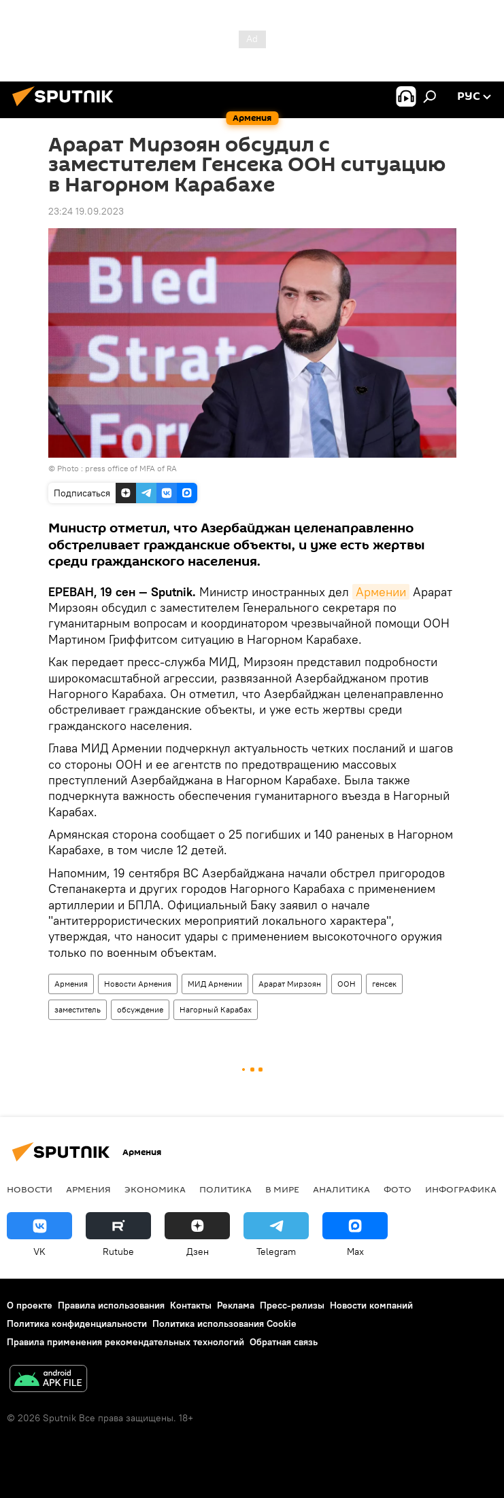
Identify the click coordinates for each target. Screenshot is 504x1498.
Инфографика (461, 1189)
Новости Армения (137, 984)
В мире (282, 1189)
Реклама (235, 1305)
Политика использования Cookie (224, 1323)
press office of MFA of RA (131, 468)
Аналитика (341, 1189)
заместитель (77, 1009)
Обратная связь (284, 1342)
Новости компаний (371, 1305)
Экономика (155, 1189)
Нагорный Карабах (216, 1009)
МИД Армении (215, 984)
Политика (225, 1189)
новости (29, 1189)
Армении (381, 592)
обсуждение (140, 1009)
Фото (397, 1189)
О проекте (29, 1305)
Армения (71, 984)
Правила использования (111, 1305)
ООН (346, 984)
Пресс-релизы (292, 1305)
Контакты (191, 1305)
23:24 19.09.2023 (86, 211)
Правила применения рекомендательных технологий (125, 1342)
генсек (384, 984)
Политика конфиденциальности (77, 1323)
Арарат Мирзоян (289, 984)
